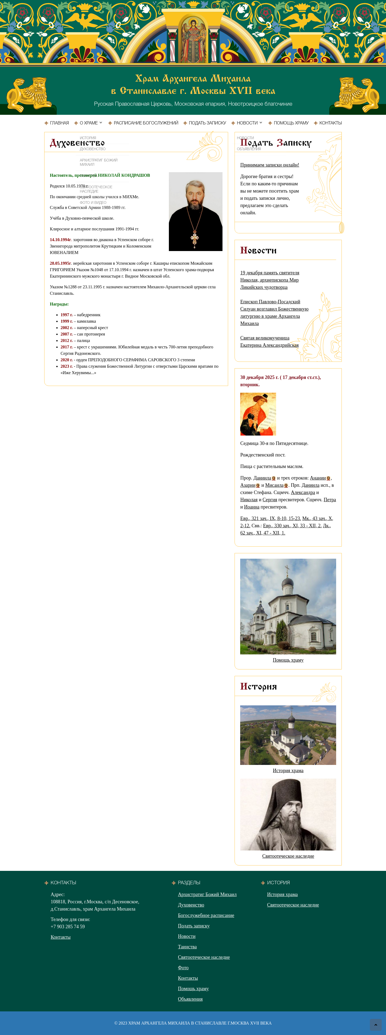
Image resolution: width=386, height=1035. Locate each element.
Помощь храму (291, 123)
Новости (247, 123)
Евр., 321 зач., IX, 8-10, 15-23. (270, 518)
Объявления (190, 999)
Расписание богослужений (146, 123)
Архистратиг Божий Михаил (207, 894)
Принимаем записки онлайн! (269, 165)
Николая (248, 499)
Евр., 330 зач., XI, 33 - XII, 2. (292, 525)
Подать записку (207, 123)
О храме (89, 123)
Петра (330, 499)
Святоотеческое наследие (288, 856)
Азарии (247, 485)
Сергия (270, 499)
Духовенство (191, 905)
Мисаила (274, 485)
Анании (318, 478)
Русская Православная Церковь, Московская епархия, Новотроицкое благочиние (193, 90)
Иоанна (251, 507)
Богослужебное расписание (206, 915)
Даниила (262, 478)
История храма (288, 770)
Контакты (331, 123)
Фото (183, 967)
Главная (59, 123)
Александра (303, 492)
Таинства (187, 946)
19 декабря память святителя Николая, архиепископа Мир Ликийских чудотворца (269, 280)
